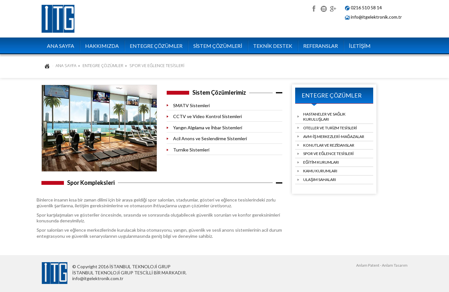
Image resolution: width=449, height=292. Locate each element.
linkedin (323, 8)
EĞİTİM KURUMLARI (321, 162)
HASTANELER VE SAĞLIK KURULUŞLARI (324, 117)
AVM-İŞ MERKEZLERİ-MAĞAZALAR (333, 136)
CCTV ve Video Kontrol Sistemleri (207, 116)
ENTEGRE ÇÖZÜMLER (156, 46)
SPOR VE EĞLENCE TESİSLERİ (328, 153)
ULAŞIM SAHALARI (319, 179)
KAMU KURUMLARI (320, 170)
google (333, 8)
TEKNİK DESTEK (272, 46)
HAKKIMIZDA (102, 46)
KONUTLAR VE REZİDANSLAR (328, 145)
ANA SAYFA (60, 46)
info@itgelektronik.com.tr (376, 17)
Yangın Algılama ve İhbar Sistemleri (207, 127)
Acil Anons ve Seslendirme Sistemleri (210, 138)
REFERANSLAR (320, 46)
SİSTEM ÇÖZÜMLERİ (217, 46)
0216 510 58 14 (366, 7)
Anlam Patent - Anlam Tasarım (382, 265)
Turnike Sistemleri (191, 149)
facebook (314, 8)
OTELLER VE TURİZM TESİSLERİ (330, 127)
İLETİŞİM (360, 46)
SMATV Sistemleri (191, 105)
